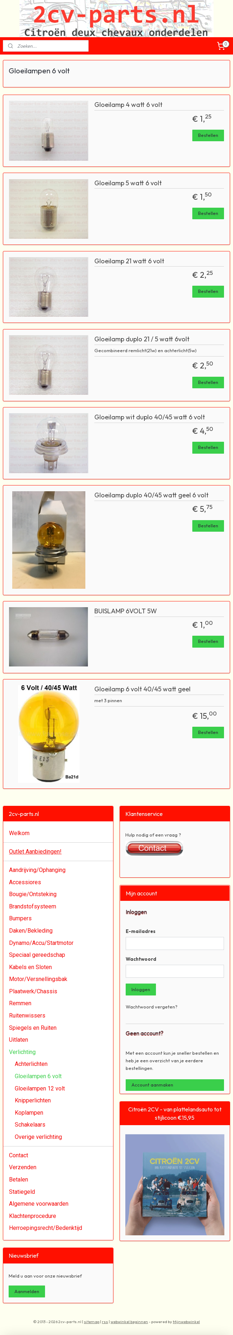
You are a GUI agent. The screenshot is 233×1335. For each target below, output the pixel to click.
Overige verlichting (38, 1136)
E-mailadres (141, 931)
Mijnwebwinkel (186, 1321)
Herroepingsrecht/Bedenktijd (45, 1227)
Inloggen (140, 989)
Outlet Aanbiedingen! (35, 851)
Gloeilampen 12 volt (40, 1088)
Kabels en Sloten (30, 967)
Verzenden (22, 1167)
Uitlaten (18, 1039)
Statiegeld (22, 1191)
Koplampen (29, 1112)
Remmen (20, 1003)
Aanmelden (26, 1291)
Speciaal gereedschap (37, 954)
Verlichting (22, 1052)
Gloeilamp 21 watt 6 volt (129, 261)
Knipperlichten (33, 1100)
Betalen (18, 1179)
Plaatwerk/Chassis (33, 991)
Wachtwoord (141, 959)
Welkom (19, 833)
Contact (18, 1155)
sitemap (91, 1321)
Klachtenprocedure (32, 1216)
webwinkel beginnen (129, 1321)
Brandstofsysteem (32, 906)
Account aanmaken (152, 1085)
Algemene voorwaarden (38, 1203)
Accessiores (25, 882)
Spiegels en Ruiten (33, 1027)
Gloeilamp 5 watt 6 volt (128, 183)
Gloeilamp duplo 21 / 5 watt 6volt (141, 339)
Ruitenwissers (27, 1015)
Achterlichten (31, 1063)
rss (105, 1321)
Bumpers (20, 918)
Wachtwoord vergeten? (152, 1007)
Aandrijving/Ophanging (37, 870)
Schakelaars (30, 1124)
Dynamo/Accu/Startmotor (41, 942)
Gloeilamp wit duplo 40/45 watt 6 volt (149, 417)
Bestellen (208, 135)
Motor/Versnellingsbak (38, 979)
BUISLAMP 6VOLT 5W (125, 611)
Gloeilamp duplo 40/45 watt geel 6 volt (151, 495)
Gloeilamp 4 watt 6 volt (128, 105)
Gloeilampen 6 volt (38, 1076)
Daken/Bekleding (31, 930)
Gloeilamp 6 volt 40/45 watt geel (142, 689)
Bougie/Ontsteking (33, 894)
